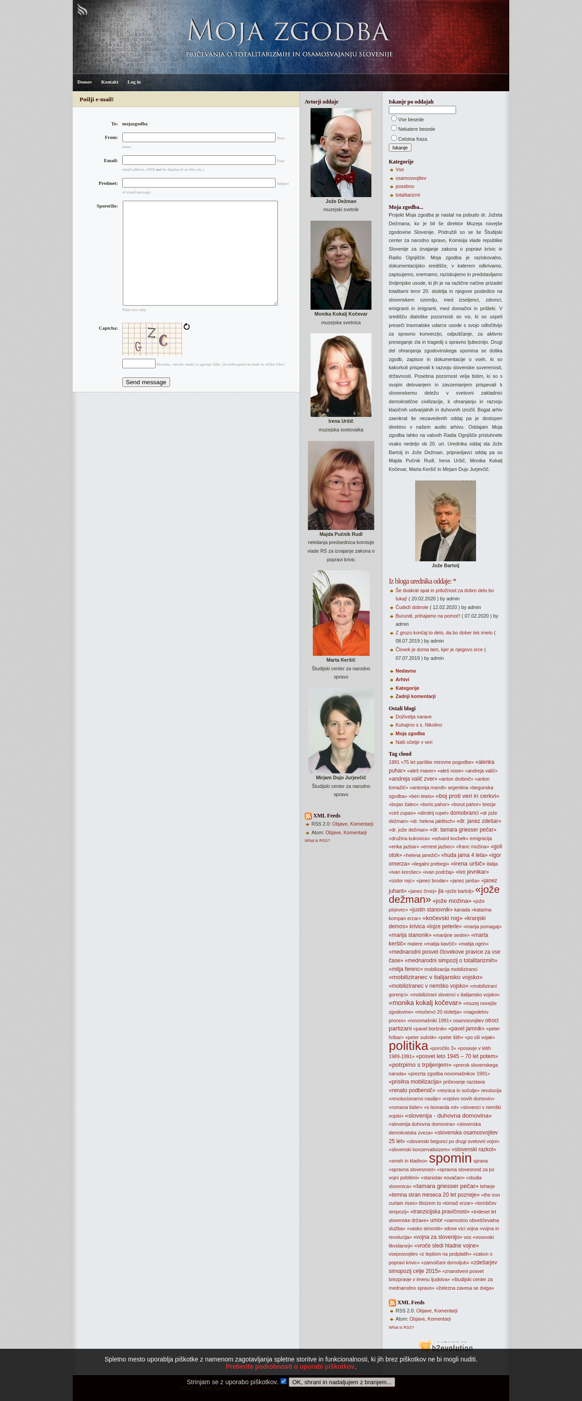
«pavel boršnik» (430, 1028)
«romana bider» (406, 1107)
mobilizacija (436, 969)
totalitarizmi (408, 195)
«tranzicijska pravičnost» (440, 1211)
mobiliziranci (464, 969)
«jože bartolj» (459, 891)
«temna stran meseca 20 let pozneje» (434, 1195)
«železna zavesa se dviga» (465, 1288)
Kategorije (407, 688)
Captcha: (108, 349)
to (439, 1203)
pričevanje (454, 1081)
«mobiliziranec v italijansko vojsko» (436, 977)
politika (408, 1046)
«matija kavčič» (440, 943)
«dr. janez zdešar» (479, 821)
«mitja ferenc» (406, 969)
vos (468, 1237)
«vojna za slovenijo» (437, 1237)
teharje (487, 1186)
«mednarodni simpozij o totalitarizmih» (451, 960)
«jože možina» (452, 900)
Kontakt (110, 81)
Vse (400, 169)
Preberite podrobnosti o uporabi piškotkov (290, 1380)
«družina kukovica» (409, 838)
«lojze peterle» (444, 926)
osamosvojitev (411, 178)
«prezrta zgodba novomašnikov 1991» (449, 1073)
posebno (405, 186)
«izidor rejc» (402, 880)
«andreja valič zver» (413, 779)
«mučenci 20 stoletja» (438, 1012)
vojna (472, 1228)
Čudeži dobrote (412, 607)
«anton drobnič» (456, 779)
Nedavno (406, 670)
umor (436, 1220)
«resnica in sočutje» (458, 1090)
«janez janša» (465, 880)
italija (492, 863)
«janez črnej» (422, 891)
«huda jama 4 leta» (464, 855)
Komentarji (361, 824)
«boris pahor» (435, 804)
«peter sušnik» (420, 1037)
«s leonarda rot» (441, 1107)
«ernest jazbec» (438, 846)
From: (111, 137)
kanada (462, 909)
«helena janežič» (421, 855)
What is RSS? (317, 840)
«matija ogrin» (473, 943)
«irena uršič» (468, 863)
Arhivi (402, 679)
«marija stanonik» (410, 935)
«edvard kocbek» (449, 838)
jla (441, 891)
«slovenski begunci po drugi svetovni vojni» (452, 1141)
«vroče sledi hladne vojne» (446, 1246)
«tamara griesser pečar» (445, 1186)
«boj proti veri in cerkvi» (467, 795)
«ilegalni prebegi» (430, 863)
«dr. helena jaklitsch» (433, 821)
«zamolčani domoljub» (445, 1262)
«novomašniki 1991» (429, 1020)
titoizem (427, 1203)
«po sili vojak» (480, 1037)
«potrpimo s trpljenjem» (420, 1064)
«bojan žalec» (404, 804)
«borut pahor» (466, 804)
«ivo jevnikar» (472, 872)
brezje (489, 804)
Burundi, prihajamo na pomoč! (428, 616)
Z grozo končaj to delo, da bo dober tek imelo (444, 632)
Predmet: (108, 183)
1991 (394, 762)
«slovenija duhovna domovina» (422, 1124)
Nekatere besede (416, 129)
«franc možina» (472, 846)
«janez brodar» (432, 880)
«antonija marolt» (428, 787)
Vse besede (411, 119)
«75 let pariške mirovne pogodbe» (437, 762)
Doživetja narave (413, 716)
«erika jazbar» (404, 846)
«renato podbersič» (412, 1090)
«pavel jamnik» (466, 1028)
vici (461, 1228)
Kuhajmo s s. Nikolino (419, 725)
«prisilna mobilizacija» (415, 1082)
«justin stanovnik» (431, 909)
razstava (476, 1081)
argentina (458, 787)
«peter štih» (450, 1037)
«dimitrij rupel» (433, 813)
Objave (340, 824)
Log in (133, 81)
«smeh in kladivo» (408, 1160)
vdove (450, 1228)
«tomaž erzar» (457, 1203)
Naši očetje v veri (414, 742)
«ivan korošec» (405, 872)
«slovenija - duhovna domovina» (448, 1115)
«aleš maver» (421, 770)
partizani (400, 1028)
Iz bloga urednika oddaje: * (422, 581)
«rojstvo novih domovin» (468, 1098)
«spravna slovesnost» (412, 1169)
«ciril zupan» (402, 813)
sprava (480, 1160)
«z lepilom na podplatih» (445, 1254)
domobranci (464, 813)
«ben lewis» (421, 796)
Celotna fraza (412, 139)
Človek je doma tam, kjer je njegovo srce (439, 649)
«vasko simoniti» (425, 1228)
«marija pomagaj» (482, 926)
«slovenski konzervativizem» (419, 1149)
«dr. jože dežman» (408, 829)
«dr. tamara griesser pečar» (463, 830)
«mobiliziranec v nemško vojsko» (428, 986)
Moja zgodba (410, 733)
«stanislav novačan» (443, 1177)
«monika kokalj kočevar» (425, 1002)
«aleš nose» (450, 770)
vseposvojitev (403, 1254)
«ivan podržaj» (438, 872)
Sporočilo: (107, 205)
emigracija (481, 838)
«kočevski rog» (442, 918)
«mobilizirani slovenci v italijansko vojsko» (455, 994)
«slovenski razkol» (474, 1149)
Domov (84, 81)
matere (414, 943)
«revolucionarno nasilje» (415, 1098)
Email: (111, 160)
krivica (417, 926)
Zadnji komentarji (416, 696)
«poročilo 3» (443, 1048)
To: (114, 123)
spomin (450, 1157)
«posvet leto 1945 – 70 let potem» (457, 1056)
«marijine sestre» (451, 935)
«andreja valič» (481, 770)
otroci (491, 1020)
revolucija (491, 1090)
